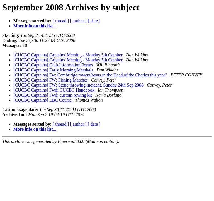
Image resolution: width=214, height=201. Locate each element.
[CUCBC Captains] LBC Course (43, 100)
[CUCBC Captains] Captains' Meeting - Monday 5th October (68, 54)
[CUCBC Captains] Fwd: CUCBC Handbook (54, 90)
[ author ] (78, 20)
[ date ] (94, 20)
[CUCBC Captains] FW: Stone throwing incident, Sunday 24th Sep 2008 (79, 85)
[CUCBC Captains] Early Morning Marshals (53, 70)
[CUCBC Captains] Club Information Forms (53, 65)
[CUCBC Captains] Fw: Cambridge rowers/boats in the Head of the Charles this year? (90, 75)
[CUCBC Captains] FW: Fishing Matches (51, 80)
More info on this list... (34, 25)
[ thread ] (61, 20)
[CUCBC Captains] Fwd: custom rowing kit (53, 95)
